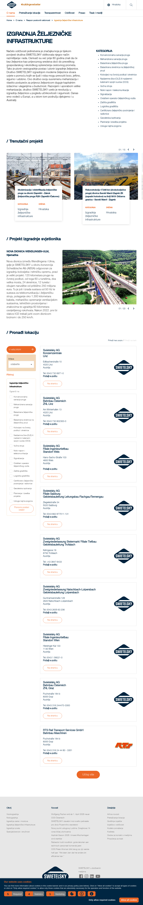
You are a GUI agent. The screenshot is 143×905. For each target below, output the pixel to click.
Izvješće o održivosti (115, 825)
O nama (11, 13)
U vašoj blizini (15, 349)
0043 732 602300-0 (56, 421)
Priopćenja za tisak (115, 839)
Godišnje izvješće (114, 821)
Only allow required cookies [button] (102, 900)
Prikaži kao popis (115, 340)
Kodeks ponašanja (115, 828)
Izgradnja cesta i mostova (17, 821)
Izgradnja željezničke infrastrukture (21, 825)
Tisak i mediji (95, 13)
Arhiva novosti (113, 814)
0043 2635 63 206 (56, 610)
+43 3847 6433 (54, 562)
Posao (82, 13)
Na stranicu (52, 384)
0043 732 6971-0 (55, 373)
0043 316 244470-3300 (58, 705)
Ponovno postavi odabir (21, 508)
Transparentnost (52, 13)
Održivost (69, 13)
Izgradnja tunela (13, 828)
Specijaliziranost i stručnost (18, 832)
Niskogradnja (12, 818)
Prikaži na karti (130, 340)
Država (11, 359)
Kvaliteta (110, 832)
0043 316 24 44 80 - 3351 (59, 750)
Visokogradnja (13, 814)
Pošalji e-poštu (50, 376)
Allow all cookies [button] (129, 900)
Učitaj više (88, 774)
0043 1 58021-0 (54, 658)
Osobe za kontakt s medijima (119, 835)
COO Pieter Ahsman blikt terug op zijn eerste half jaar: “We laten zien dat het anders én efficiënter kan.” (70, 852)
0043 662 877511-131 (58, 514)
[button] (13, 893)
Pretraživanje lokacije (29, 13)
